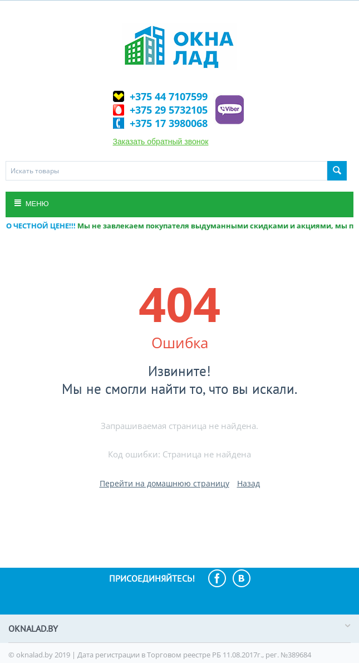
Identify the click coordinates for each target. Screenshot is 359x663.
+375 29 (169, 109)
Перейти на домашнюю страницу (164, 483)
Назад (248, 483)
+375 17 (169, 123)
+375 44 (169, 96)
